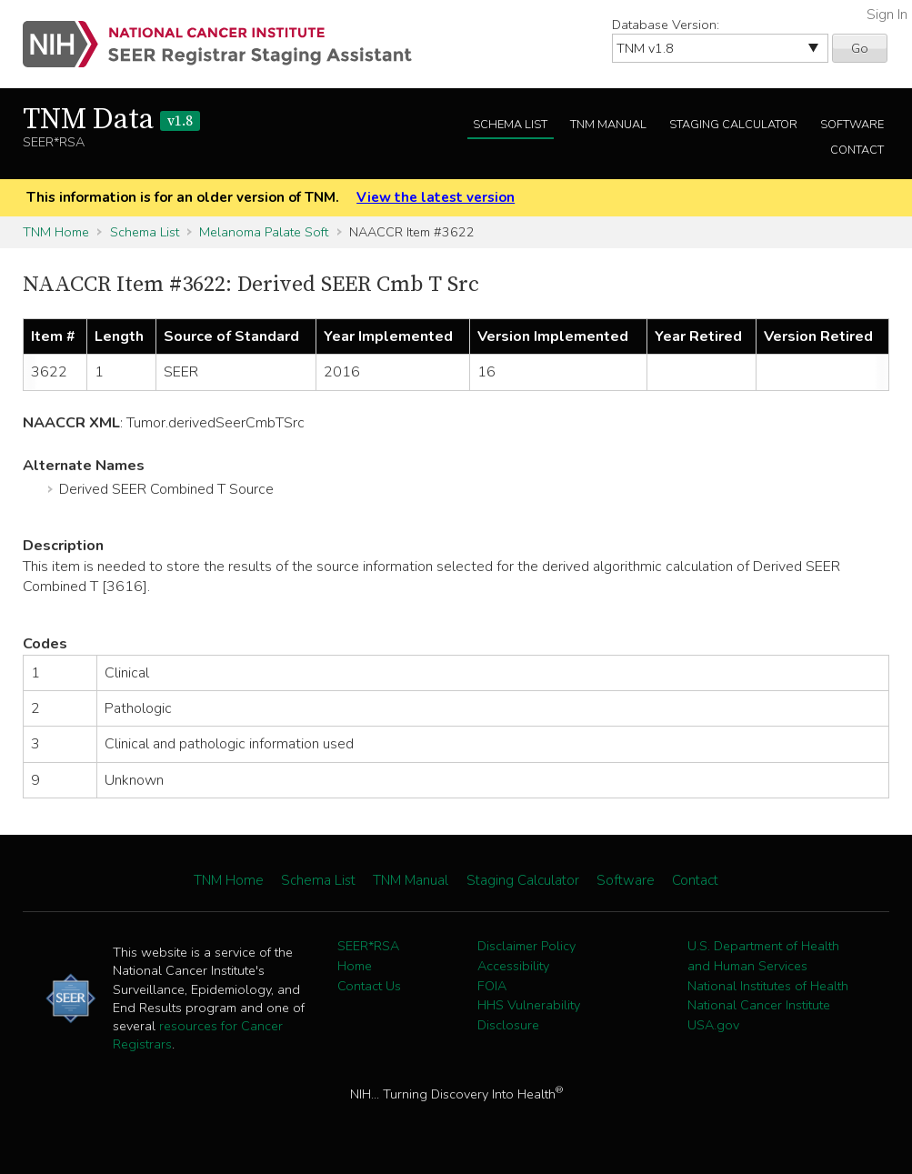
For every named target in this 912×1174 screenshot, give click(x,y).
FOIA (491, 986)
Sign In (887, 15)
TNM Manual (608, 124)
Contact (857, 150)
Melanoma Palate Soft (263, 232)
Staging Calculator (733, 124)
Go (859, 48)
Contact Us (369, 986)
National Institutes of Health (767, 986)
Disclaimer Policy (526, 946)
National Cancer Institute (758, 1005)
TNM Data (111, 120)
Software (852, 124)
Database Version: (665, 24)
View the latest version (435, 197)
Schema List (510, 124)
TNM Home (56, 232)
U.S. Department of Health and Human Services (763, 956)
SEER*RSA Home (368, 956)
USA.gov (713, 1025)
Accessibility (513, 966)
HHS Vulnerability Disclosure (528, 1015)
